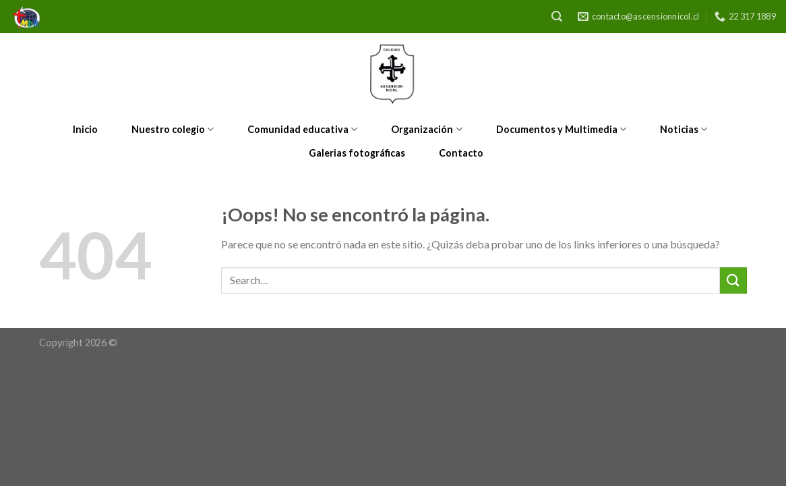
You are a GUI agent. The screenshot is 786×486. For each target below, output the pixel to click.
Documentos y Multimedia (561, 129)
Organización (426, 129)
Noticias (683, 129)
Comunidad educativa (302, 129)
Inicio (85, 129)
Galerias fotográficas (357, 153)
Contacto (461, 153)
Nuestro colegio (172, 129)
